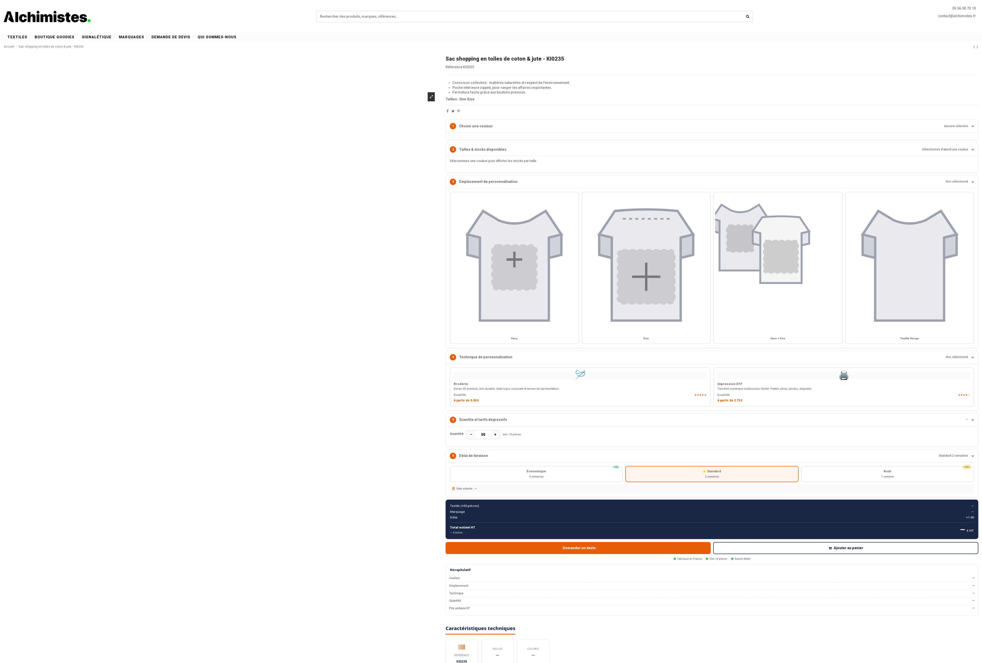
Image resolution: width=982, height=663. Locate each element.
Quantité (457, 436)
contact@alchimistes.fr (957, 16)
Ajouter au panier (846, 552)
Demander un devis (579, 552)
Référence (454, 67)
